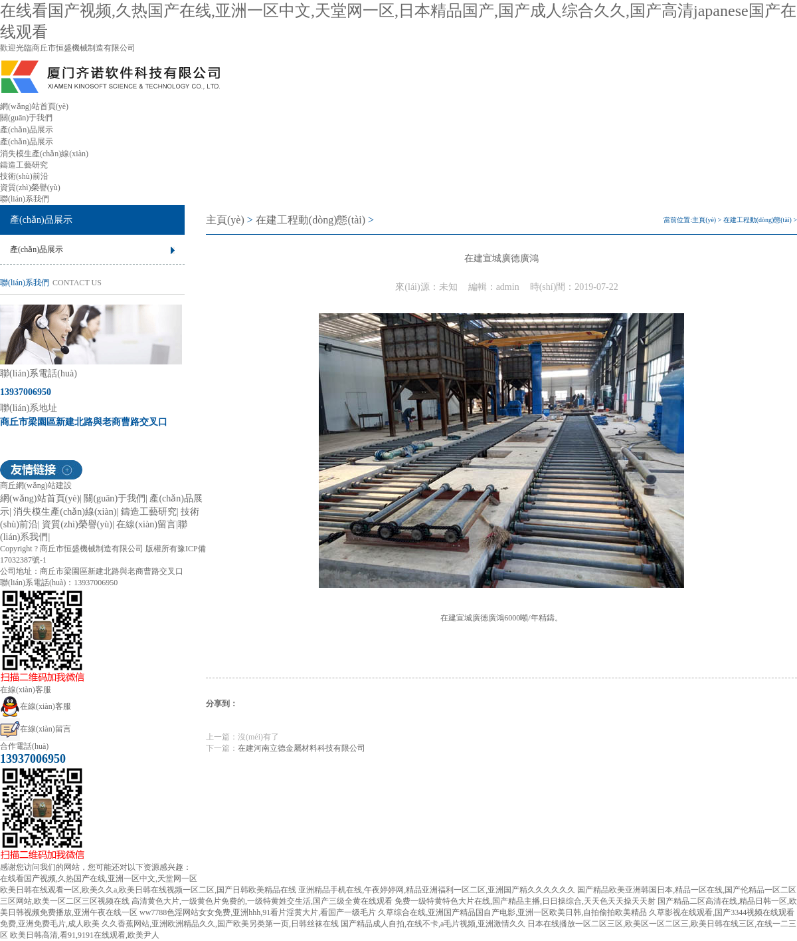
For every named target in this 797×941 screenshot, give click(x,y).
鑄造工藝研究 (24, 165)
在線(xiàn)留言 (146, 524)
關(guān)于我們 (26, 117)
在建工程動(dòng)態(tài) (310, 219)
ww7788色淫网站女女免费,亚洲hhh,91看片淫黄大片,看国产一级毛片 (257, 912)
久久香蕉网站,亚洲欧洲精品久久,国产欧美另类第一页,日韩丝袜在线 (220, 923)
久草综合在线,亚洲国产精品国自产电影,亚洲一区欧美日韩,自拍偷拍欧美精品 (512, 912)
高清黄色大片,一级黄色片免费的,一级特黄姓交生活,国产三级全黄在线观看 (262, 901)
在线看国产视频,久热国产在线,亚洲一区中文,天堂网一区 (98, 878)
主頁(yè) (225, 219)
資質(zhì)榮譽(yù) (30, 187)
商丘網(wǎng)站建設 (36, 485)
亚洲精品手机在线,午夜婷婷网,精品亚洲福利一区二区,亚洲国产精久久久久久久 (436, 889)
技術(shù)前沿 (24, 176)
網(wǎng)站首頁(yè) (34, 106)
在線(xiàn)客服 (35, 706)
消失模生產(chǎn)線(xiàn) (44, 153)
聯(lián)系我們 (24, 198)
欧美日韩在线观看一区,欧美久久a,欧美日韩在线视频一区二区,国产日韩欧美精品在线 (148, 889)
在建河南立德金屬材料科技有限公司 (301, 748)
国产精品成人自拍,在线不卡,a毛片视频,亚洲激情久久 (433, 923)
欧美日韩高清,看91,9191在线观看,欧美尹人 (84, 935)
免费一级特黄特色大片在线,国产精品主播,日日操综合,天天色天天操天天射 (525, 901)
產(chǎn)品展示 (26, 129)
